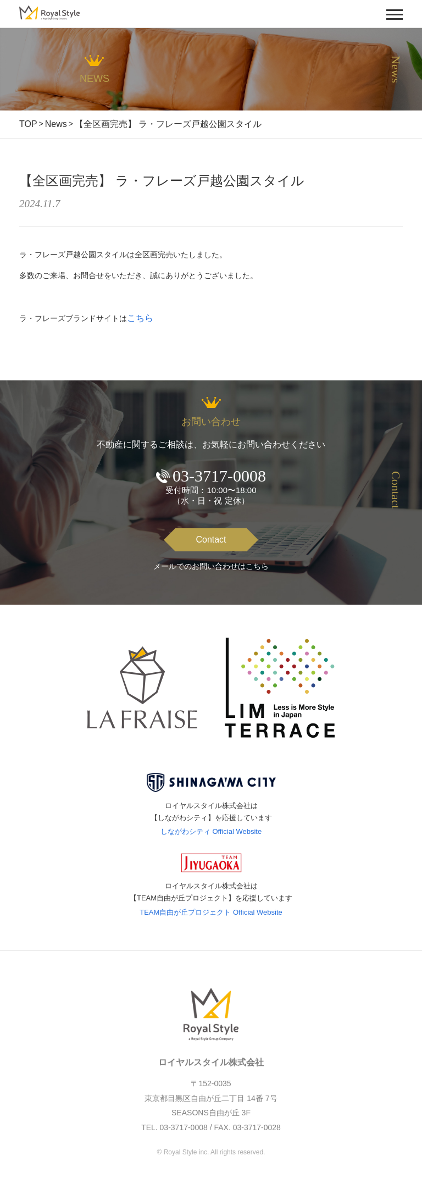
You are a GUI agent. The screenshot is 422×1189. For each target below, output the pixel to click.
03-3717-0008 (219, 476)
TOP (28, 124)
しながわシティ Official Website (211, 831)
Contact (211, 539)
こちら (140, 318)
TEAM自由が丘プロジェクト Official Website (211, 912)
